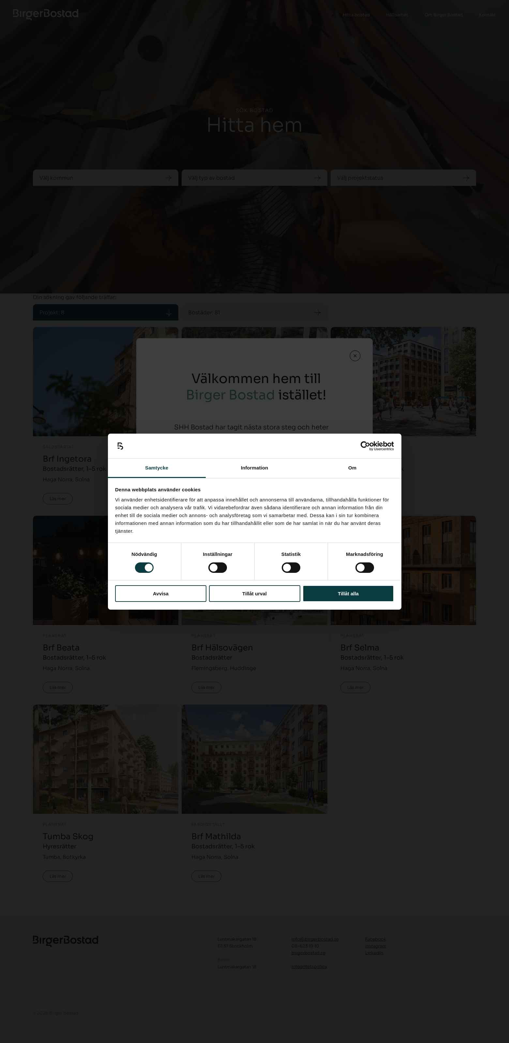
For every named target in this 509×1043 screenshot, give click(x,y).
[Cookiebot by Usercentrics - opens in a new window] (365, 446)
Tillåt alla (348, 593)
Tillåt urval (254, 593)
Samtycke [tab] (156, 467)
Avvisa (161, 593)
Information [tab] (254, 467)
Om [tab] (352, 467)
